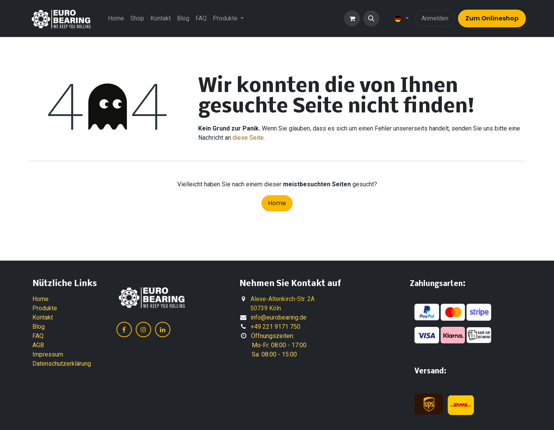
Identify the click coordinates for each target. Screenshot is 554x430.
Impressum (47, 354)
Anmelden (434, 18)
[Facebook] (124, 329)
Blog (38, 326)
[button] (371, 18)
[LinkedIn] (162, 329)
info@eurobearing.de (278, 317)
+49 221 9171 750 (275, 326)
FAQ (38, 336)
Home (277, 203)
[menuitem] (116, 18)
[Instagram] (143, 329)
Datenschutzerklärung (61, 363)
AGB (38, 345)
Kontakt (42, 317)
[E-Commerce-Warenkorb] (352, 18)
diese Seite (248, 137)
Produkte (44, 308)
